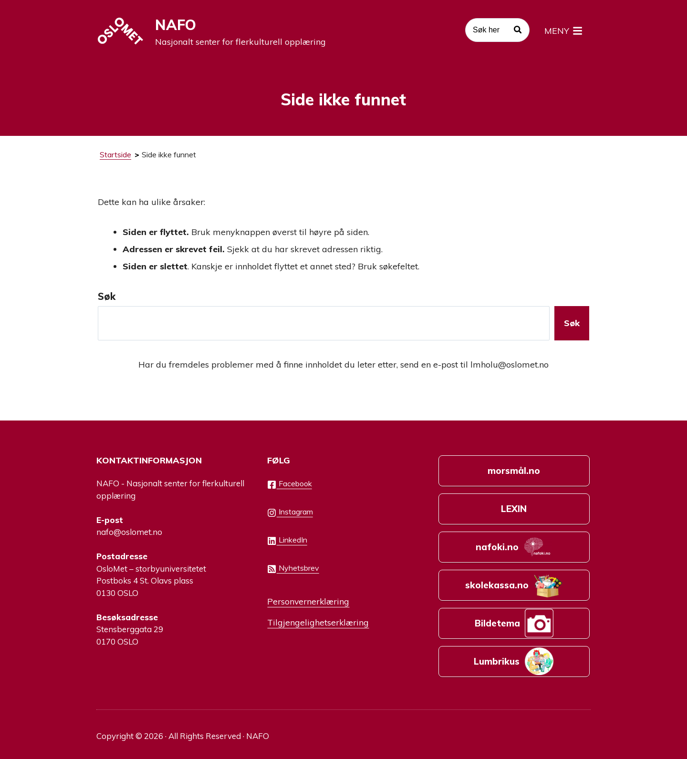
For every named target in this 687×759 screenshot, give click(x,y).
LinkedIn (287, 540)
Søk (106, 296)
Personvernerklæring (308, 601)
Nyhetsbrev (293, 568)
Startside (115, 154)
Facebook (289, 484)
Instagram (289, 512)
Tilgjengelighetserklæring (318, 622)
